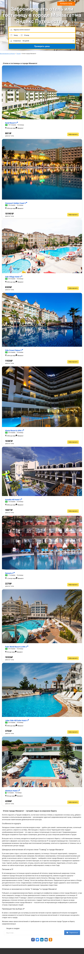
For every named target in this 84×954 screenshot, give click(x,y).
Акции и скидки (12, 928)
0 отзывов (10, 792)
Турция (18, 53)
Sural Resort (11, 123)
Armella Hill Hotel (13, 500)
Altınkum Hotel (12, 791)
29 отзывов (11, 648)
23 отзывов (11, 432)
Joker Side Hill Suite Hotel (17, 720)
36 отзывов (11, 352)
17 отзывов (11, 575)
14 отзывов (11, 501)
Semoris (10, 573)
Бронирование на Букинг (7, 53)
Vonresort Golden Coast (16, 203)
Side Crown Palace (14, 350)
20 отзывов (11, 278)
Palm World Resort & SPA (16, 647)
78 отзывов (11, 205)
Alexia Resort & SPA (14, 431)
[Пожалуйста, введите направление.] (42, 29)
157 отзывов (12, 125)
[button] (42, 40)
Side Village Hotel (13, 277)
